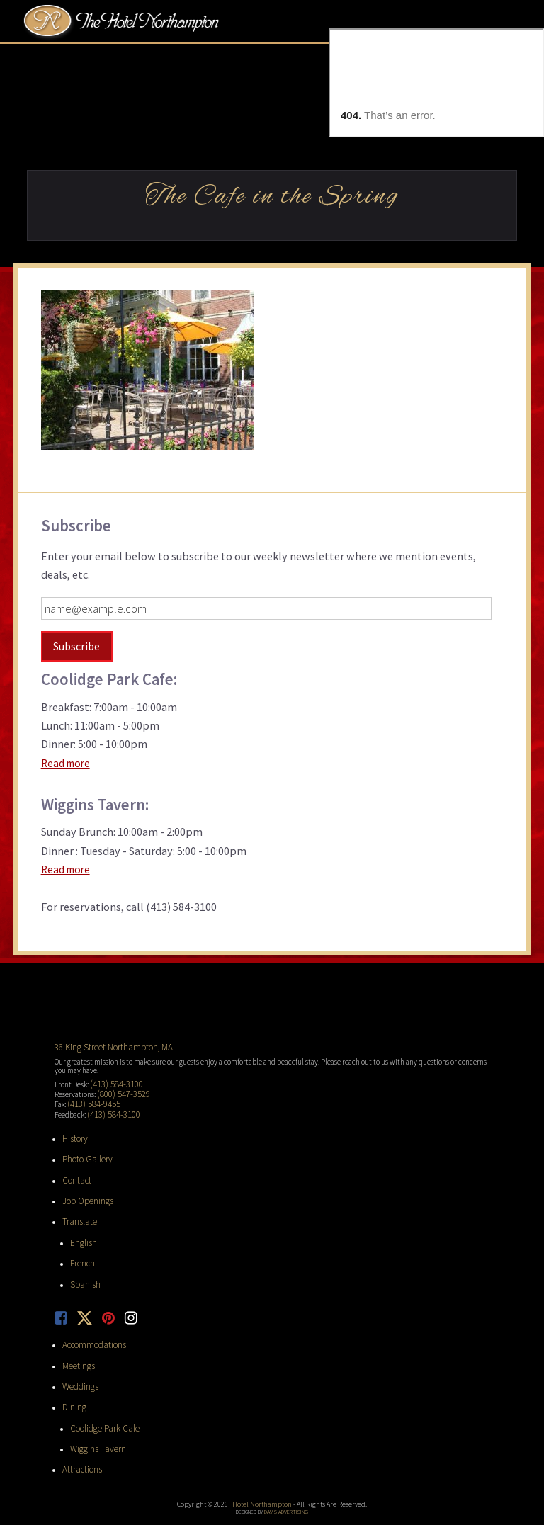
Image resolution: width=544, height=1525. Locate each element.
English (82, 1224)
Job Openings (83, 1186)
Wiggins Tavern (93, 1415)
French (81, 1243)
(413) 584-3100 (111, 1079)
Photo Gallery (83, 1147)
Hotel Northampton (123, 22)
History (73, 1128)
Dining (72, 1377)
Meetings (76, 1339)
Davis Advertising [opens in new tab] (286, 1474)
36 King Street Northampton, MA (105, 1045)
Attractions (80, 1434)
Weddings (77, 1358)
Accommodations (89, 1320)
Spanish (83, 1262)
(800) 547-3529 (118, 1088)
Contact (74, 1167)
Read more (67, 761)
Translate (76, 1205)
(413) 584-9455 (88, 1096)
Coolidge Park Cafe (98, 1396)
